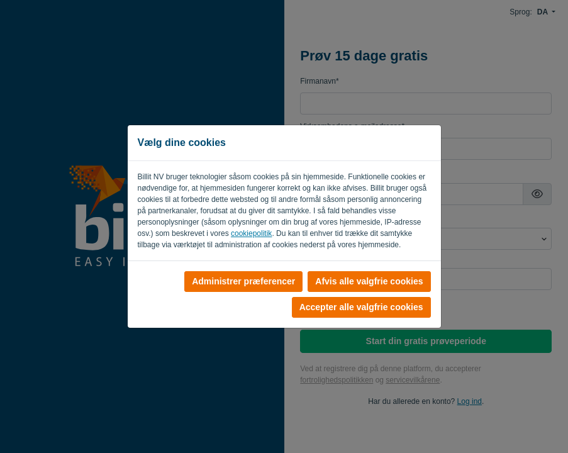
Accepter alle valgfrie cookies (361, 307)
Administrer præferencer (243, 281)
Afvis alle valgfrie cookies (369, 281)
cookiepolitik (251, 233)
